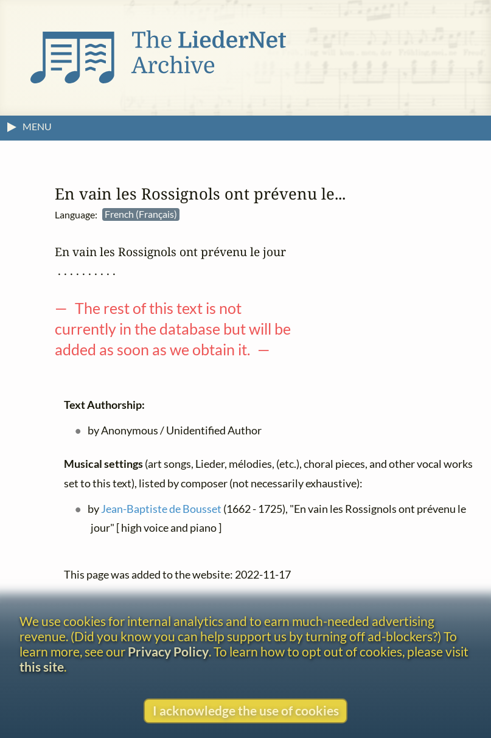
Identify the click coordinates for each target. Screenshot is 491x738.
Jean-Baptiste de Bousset (161, 509)
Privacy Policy (168, 651)
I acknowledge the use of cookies (246, 710)
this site (41, 666)
